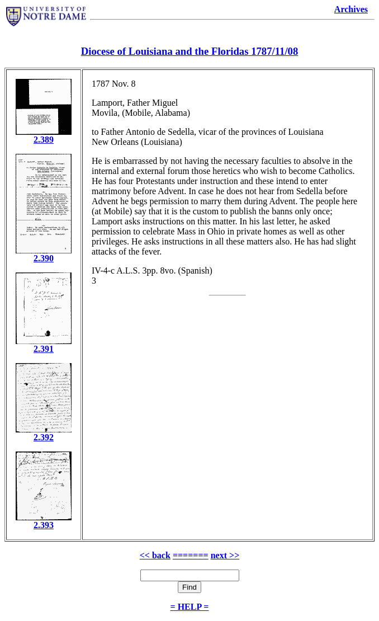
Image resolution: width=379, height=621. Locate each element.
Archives (351, 9)
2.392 (44, 437)
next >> (225, 555)
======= (191, 555)
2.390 (44, 258)
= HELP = (189, 606)
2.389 (44, 139)
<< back (155, 555)
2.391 (44, 349)
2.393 (44, 525)
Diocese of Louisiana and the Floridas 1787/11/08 (190, 51)
